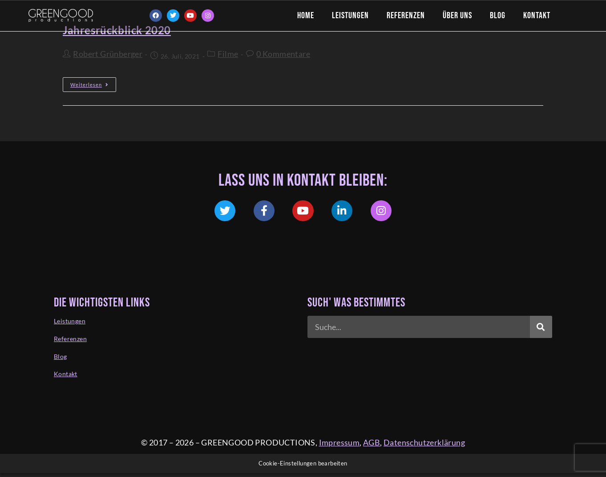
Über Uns (457, 15)
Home (305, 15)
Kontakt (536, 15)
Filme (228, 54)
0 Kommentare (283, 54)
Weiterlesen (93, 82)
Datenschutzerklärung (424, 446)
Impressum (339, 446)
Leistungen (350, 15)
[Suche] (541, 330)
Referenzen (406, 15)
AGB (371, 446)
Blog (497, 15)
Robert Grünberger (107, 54)
